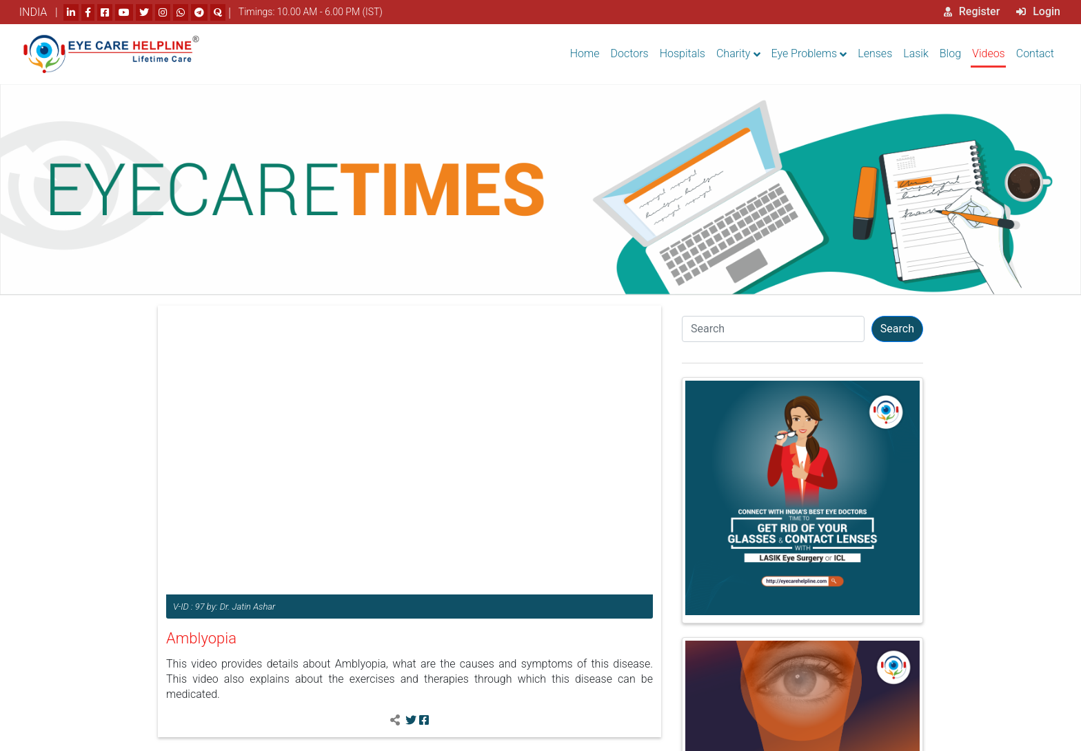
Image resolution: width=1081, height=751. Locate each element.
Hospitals (682, 53)
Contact (1035, 53)
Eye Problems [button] (804, 53)
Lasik (916, 53)
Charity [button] (733, 53)
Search (897, 328)
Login (1038, 11)
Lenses (875, 53)
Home (585, 53)
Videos (988, 53)
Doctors (630, 53)
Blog (950, 53)
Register (972, 11)
